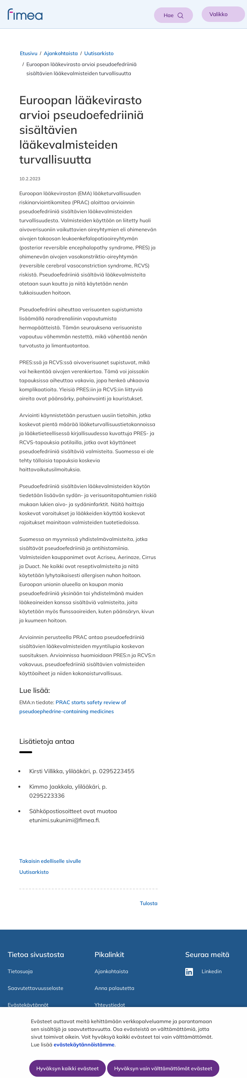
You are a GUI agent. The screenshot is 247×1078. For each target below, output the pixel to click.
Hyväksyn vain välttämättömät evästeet (163, 1068)
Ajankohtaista (61, 53)
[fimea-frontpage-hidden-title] (21, 14)
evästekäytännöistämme (84, 1044)
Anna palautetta (114, 988)
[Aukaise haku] (173, 15)
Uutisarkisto (99, 53)
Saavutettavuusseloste (35, 988)
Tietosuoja (20, 971)
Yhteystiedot (110, 1005)
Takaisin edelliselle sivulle (50, 861)
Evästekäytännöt (28, 1005)
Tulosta (149, 903)
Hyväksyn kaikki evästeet (67, 1068)
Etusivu (28, 53)
